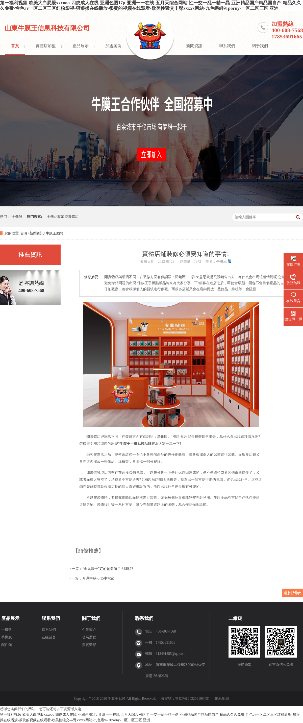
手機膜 (6, 637)
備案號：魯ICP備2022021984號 (185, 699)
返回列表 (292, 592)
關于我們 (260, 46)
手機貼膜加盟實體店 (63, 217)
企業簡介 (89, 630)
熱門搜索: (34, 217)
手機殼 (17, 217)
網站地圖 (222, 699)
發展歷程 (89, 637)
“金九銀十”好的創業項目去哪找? (107, 569)
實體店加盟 (46, 46)
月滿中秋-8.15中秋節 (98, 578)
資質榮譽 (89, 645)
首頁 (15, 46)
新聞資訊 (194, 46)
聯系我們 (227, 46)
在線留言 (49, 637)
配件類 (6, 645)
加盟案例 (113, 46)
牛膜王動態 (54, 233)
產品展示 (80, 46)
